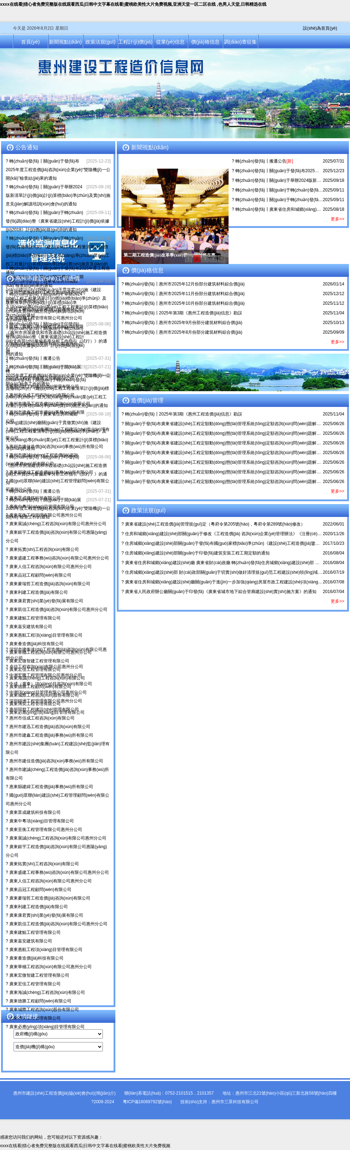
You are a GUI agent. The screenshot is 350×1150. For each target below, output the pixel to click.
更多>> (337, 218)
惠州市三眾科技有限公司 (235, 1101)
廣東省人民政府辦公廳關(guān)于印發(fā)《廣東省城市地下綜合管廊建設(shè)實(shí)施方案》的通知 (220, 591)
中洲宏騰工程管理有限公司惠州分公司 (45, 317)
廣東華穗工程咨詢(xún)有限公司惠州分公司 (50, 966)
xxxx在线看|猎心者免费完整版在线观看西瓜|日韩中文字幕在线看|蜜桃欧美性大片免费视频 (85, 1145)
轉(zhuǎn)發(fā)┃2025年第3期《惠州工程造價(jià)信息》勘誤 (183, 312)
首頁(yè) (30, 42)
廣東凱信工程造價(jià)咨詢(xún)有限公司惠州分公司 (58, 609)
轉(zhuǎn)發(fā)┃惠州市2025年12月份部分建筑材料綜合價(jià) (185, 284)
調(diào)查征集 (240, 42)
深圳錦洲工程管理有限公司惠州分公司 (45, 700)
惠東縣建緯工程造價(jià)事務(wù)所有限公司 (51, 472)
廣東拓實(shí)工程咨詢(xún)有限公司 (44, 549)
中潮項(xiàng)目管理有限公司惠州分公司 (48, 692)
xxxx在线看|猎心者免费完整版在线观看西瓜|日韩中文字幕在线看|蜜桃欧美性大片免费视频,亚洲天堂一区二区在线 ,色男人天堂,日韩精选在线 (133, 4)
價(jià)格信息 (205, 42)
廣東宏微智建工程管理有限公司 (39, 660)
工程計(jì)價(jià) (135, 42)
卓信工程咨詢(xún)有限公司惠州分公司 (46, 309)
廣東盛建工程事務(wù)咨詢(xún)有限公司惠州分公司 (59, 558)
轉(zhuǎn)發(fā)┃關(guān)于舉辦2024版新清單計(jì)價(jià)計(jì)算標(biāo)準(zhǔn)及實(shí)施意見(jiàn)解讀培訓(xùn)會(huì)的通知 (58, 195)
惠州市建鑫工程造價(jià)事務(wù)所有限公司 (51, 735)
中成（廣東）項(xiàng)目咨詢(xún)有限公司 (50, 683)
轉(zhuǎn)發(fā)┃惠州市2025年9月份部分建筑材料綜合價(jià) (183, 322)
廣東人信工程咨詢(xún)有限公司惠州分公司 (50, 566)
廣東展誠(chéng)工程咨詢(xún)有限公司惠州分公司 (57, 523)
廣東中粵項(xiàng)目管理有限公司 (41, 506)
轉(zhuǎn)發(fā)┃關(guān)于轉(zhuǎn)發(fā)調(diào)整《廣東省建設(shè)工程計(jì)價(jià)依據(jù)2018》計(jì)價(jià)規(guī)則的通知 (57, 221)
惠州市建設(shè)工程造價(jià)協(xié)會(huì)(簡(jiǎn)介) (64, 1093)
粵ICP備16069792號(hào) (147, 1101)
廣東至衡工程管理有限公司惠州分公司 (45, 515)
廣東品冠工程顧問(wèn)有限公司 (40, 575)
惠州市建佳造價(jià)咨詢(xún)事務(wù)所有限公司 (56, 446)
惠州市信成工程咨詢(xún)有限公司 (42, 395)
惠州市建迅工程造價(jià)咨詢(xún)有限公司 (49, 403)
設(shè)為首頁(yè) (320, 28)
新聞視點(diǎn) (65, 42)
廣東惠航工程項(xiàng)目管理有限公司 (45, 635)
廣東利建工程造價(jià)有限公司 (38, 592)
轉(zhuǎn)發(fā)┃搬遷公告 (34, 358)
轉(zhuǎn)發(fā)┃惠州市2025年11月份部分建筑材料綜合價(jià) (185, 293)
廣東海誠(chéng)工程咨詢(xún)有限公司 (47, 992)
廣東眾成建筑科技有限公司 (35, 498)
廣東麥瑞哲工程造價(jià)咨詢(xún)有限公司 (49, 583)
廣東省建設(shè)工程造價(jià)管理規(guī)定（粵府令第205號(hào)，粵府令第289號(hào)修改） (215, 524)
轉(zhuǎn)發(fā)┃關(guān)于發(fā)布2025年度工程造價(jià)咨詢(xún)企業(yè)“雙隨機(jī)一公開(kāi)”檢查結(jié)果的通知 (58, 170)
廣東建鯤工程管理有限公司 (35, 618)
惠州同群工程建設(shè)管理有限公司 (44, 386)
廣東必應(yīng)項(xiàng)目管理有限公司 (47, 1026)
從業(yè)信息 (170, 42)
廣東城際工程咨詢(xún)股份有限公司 (44, 1009)
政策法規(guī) (100, 42)
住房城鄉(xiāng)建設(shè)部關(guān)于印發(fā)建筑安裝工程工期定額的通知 (197, 553)
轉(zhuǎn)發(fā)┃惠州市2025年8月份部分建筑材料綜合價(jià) (183, 332)
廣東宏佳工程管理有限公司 (35, 983)
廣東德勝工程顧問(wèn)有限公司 (40, 1001)
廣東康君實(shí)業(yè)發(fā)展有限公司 (46, 600)
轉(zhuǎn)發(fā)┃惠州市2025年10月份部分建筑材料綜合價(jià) (185, 303)
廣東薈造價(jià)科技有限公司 (36, 643)
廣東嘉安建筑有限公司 (30, 626)
